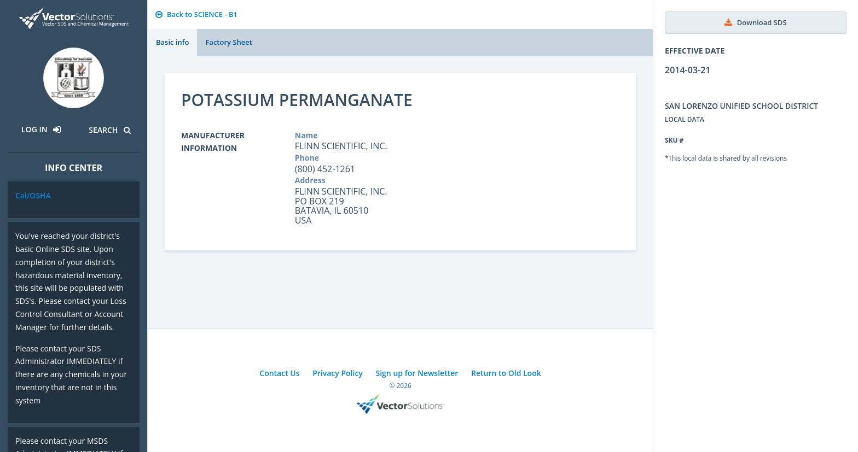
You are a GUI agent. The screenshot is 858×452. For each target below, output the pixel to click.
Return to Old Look (506, 373)
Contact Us (279, 373)
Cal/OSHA (33, 195)
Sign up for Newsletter (417, 373)
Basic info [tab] (172, 42)
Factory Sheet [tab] (228, 42)
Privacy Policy (337, 373)
